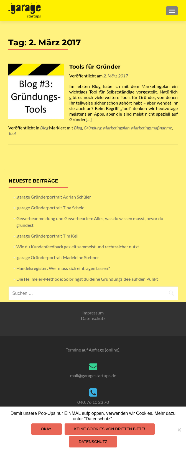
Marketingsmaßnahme (151, 127)
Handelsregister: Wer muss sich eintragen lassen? (63, 268)
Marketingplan (116, 127)
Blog (44, 127)
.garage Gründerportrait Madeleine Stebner (57, 257)
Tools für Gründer (95, 66)
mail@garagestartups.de (93, 375)
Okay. (46, 429)
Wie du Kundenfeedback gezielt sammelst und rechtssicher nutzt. (78, 246)
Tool (12, 133)
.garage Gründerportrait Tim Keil (47, 235)
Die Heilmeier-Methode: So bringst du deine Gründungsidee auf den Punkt (87, 279)
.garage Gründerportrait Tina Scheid (50, 207)
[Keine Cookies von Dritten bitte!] (179, 430)
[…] (89, 119)
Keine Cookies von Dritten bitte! (109, 429)
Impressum (93, 312)
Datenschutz (93, 318)
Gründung (92, 127)
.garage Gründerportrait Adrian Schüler (53, 196)
